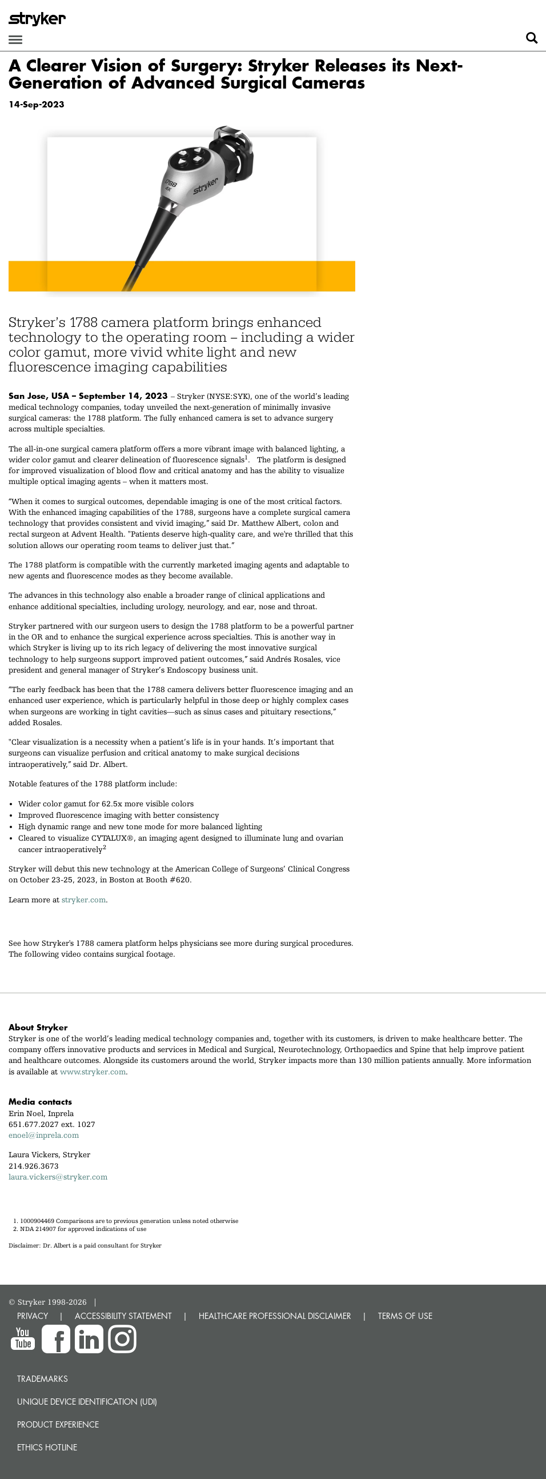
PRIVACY (32, 1315)
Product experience (58, 1424)
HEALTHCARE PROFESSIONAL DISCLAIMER (275, 1315)
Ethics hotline (47, 1447)
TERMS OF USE (405, 1315)
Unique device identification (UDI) (87, 1401)
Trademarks (42, 1378)
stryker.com (84, 899)
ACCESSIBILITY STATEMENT (123, 1315)
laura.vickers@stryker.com (58, 1176)
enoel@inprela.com (46, 1135)
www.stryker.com (93, 1071)
